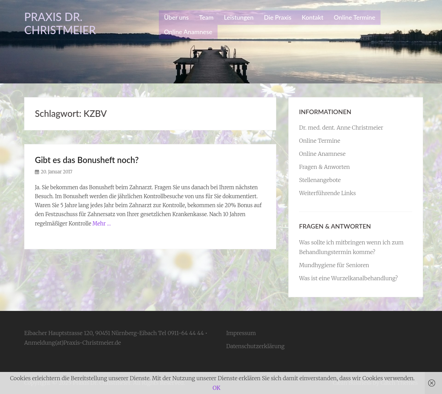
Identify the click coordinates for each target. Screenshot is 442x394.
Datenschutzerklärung (255, 346)
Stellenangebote (320, 179)
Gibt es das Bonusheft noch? (87, 160)
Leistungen (238, 17)
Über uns (176, 17)
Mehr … (102, 223)
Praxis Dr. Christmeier (60, 23)
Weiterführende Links (327, 193)
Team (206, 17)
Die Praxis (277, 17)
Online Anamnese (188, 32)
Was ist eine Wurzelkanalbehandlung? (348, 278)
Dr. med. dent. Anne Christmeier (341, 127)
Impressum (241, 333)
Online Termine (354, 17)
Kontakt (313, 17)
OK (216, 387)
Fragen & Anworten (324, 166)
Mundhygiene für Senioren (334, 265)
